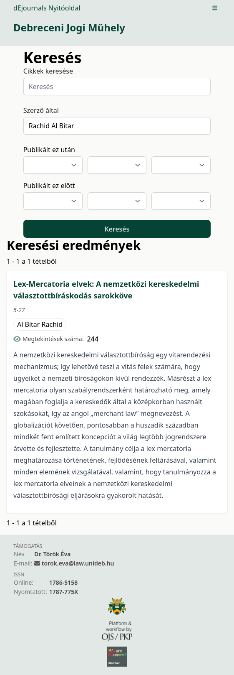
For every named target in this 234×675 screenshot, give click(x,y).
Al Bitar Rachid (40, 324)
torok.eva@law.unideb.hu (78, 563)
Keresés (117, 229)
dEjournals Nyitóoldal (47, 8)
